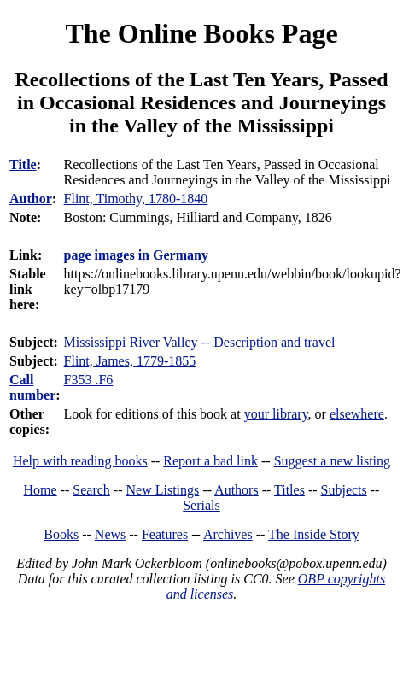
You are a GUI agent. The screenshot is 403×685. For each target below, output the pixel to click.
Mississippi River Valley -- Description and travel (200, 342)
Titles (289, 490)
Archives (228, 534)
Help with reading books (80, 461)
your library (276, 414)
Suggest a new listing (332, 461)
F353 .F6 (89, 379)
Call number (32, 387)
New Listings (163, 490)
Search (91, 490)
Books (61, 534)
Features (165, 534)
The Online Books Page (201, 33)
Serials (201, 505)
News (110, 534)
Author (30, 198)
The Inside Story (313, 534)
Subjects (344, 490)
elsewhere (357, 414)
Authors (236, 490)
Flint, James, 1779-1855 (130, 361)
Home (40, 490)
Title (23, 164)
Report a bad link (210, 461)
